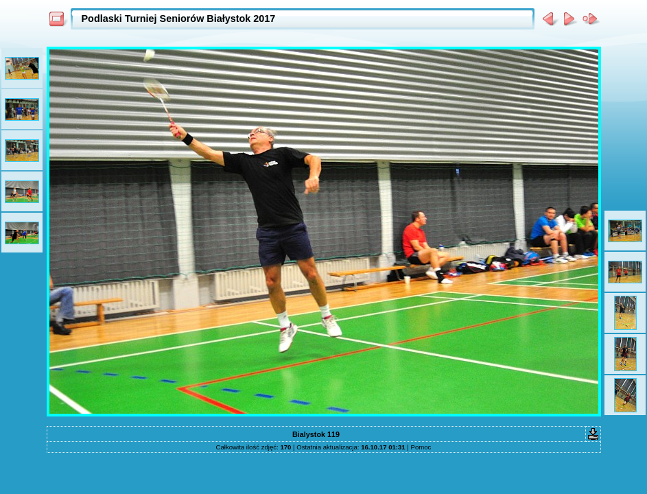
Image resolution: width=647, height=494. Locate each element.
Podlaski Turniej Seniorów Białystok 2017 (179, 18)
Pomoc (421, 447)
